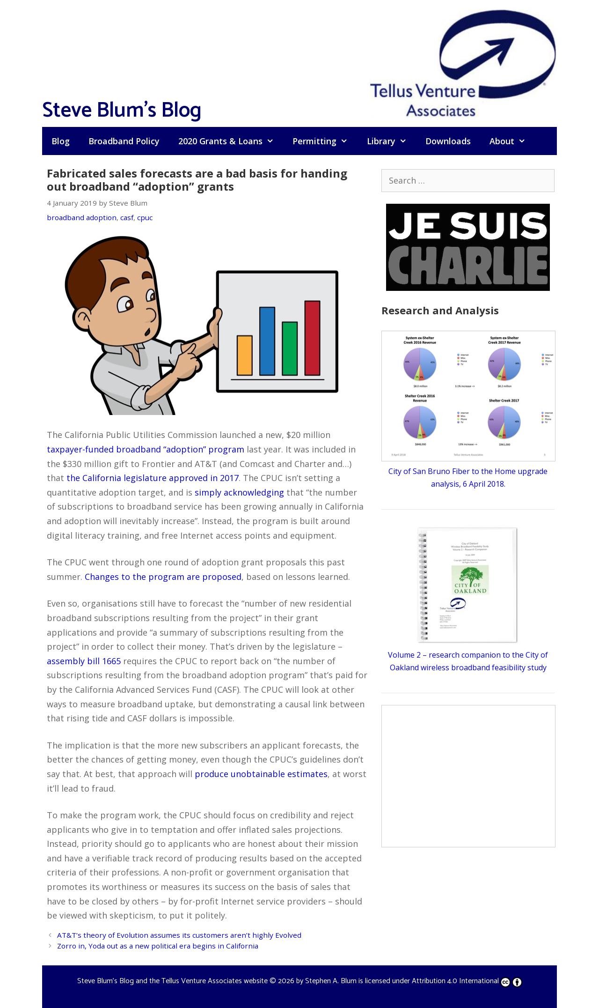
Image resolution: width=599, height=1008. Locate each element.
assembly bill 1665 (84, 661)
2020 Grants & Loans (230, 141)
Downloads (448, 141)
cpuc (145, 217)
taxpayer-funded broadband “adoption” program (145, 449)
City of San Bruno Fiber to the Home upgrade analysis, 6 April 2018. (468, 471)
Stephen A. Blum (331, 981)
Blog (60, 141)
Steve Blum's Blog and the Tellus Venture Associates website (172, 981)
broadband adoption (82, 217)
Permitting (324, 141)
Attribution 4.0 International (467, 981)
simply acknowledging (239, 492)
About (512, 141)
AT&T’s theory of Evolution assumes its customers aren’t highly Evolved (179, 935)
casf (126, 217)
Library (391, 141)
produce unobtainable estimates (261, 773)
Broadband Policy (124, 141)
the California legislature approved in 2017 (152, 477)
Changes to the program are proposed (163, 576)
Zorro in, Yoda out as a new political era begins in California (157, 945)
